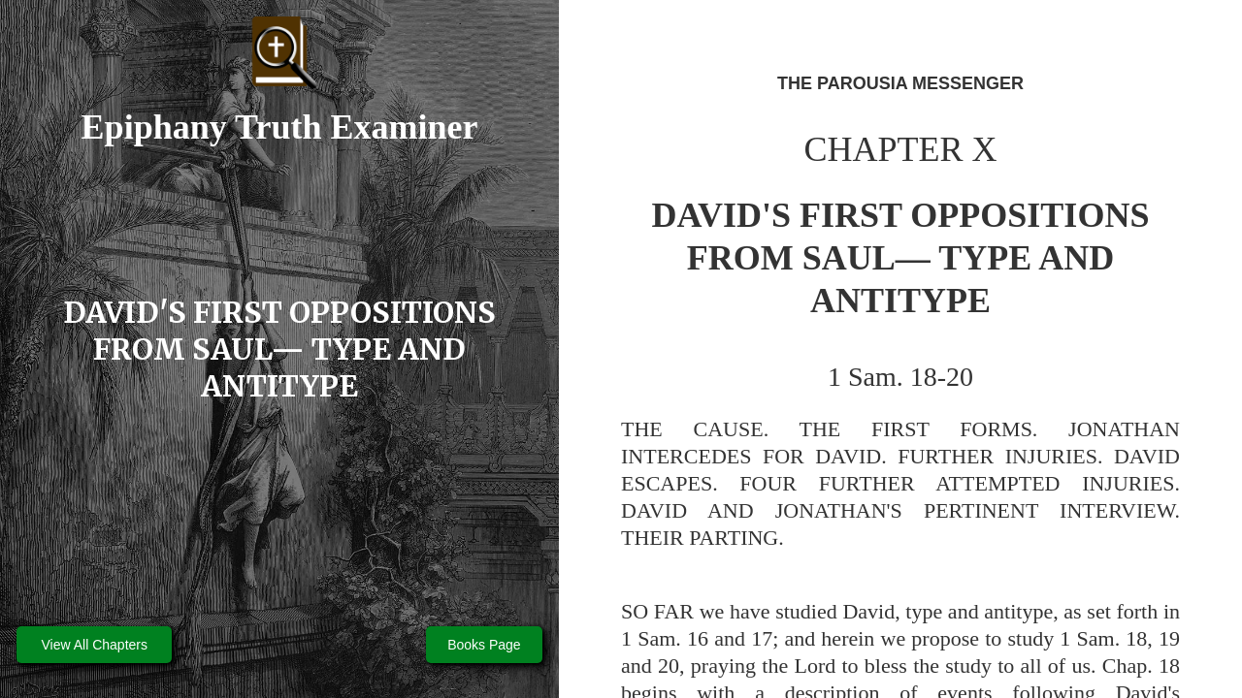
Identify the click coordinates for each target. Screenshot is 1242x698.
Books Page (484, 644)
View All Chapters (94, 644)
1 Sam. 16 (664, 638)
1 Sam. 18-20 (900, 377)
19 (1169, 638)
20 (668, 665)
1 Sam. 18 (1103, 638)
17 (761, 638)
